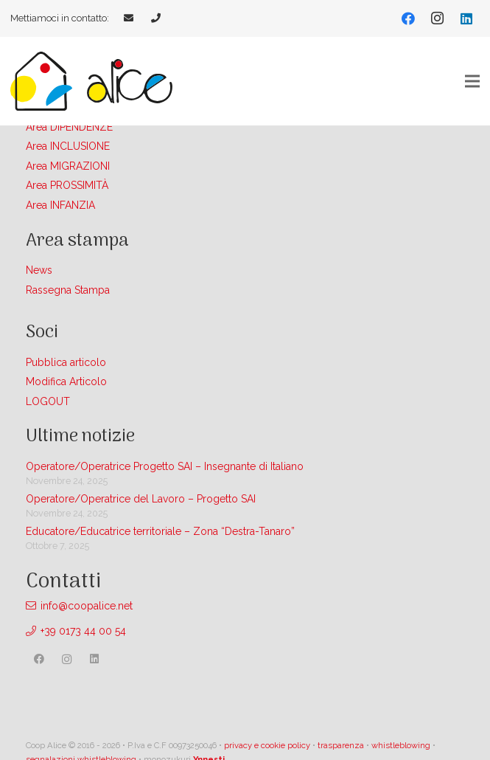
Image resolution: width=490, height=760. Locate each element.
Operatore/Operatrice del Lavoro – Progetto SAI (141, 499)
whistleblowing (400, 745)
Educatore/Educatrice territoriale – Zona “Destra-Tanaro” (160, 531)
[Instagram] (437, 18)
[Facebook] (408, 18)
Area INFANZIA (60, 205)
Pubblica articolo (66, 362)
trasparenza (341, 745)
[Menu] (472, 81)
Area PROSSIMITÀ (67, 185)
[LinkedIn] (466, 18)
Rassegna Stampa (68, 290)
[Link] (130, 18)
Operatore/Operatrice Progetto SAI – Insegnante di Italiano (165, 466)
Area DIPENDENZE (69, 127)
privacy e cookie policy (267, 745)
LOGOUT (48, 401)
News (39, 270)
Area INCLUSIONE (68, 146)
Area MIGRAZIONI (68, 166)
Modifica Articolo (66, 381)
